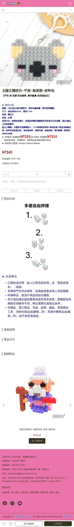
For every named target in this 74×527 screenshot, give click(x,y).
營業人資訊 (54, 492)
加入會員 (15, 492)
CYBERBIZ (67, 516)
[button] (70, 405)
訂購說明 (24, 492)
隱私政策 (44, 492)
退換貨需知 (34, 492)
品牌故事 (6, 492)
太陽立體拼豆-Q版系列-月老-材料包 (37, 429)
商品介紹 (14, 191)
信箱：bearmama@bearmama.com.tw (19, 473)
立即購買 (58, 523)
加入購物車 (29, 523)
